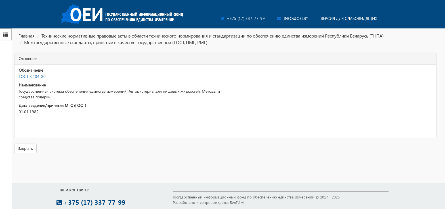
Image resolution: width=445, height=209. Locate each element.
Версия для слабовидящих (349, 18)
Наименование (32, 85)
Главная (26, 36)
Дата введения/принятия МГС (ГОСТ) (52, 105)
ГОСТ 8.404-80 (32, 76)
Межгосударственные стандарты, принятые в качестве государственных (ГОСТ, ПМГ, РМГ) (115, 42)
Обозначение (31, 70)
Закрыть (25, 148)
